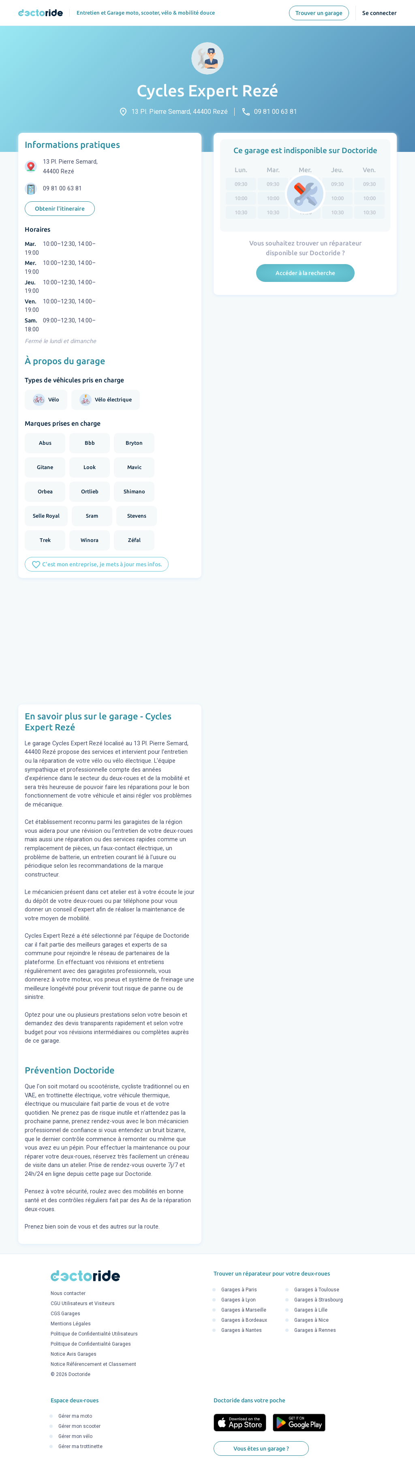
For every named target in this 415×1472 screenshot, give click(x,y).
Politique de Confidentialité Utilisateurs (94, 1334)
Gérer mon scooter (79, 1426)
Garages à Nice (311, 1320)
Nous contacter (68, 1294)
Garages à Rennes (315, 1330)
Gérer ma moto (75, 1416)
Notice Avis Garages (73, 1354)
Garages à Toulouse (316, 1290)
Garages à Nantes (241, 1330)
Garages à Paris (239, 1290)
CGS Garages (65, 1314)
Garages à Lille (310, 1310)
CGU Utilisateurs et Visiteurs (83, 1304)
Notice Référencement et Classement (93, 1364)
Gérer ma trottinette (80, 1447)
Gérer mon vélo (75, 1437)
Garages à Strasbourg (318, 1300)
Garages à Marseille (243, 1310)
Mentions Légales (71, 1324)
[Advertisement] (109, 641)
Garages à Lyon (238, 1300)
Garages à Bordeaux (244, 1320)
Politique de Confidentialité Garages (91, 1344)
